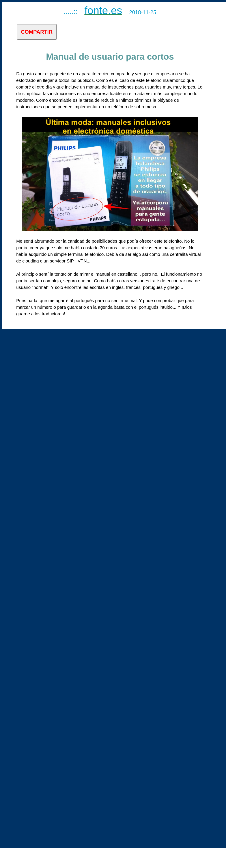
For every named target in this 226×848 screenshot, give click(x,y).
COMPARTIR (37, 32)
